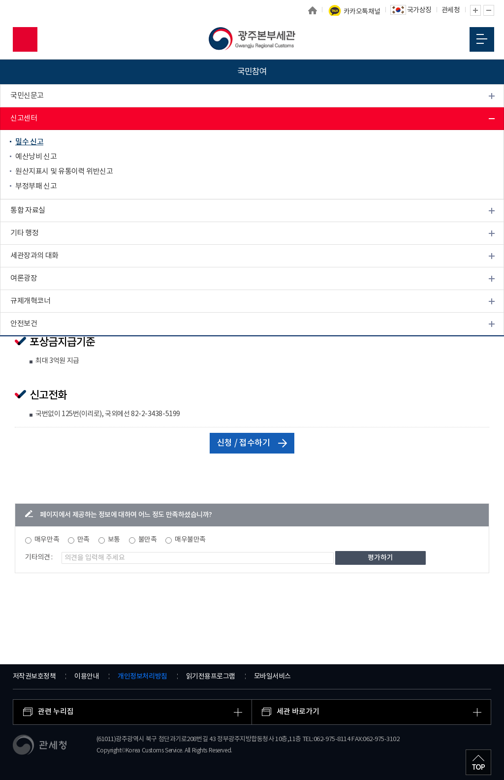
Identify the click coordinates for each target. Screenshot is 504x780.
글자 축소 (488, 10)
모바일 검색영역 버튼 (25, 39)
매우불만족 (190, 540)
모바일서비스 (272, 677)
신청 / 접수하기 (252, 443)
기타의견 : (39, 557)
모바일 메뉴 (481, 39)
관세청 (450, 10)
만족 (83, 540)
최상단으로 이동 (478, 762)
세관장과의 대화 (34, 256)
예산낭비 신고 (36, 157)
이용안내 (86, 677)
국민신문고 (27, 96)
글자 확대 (475, 10)
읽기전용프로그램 (210, 677)
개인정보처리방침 (142, 676)
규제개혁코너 (30, 301)
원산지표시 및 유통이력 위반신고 (64, 171)
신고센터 (23, 118)
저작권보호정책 (34, 677)
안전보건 (23, 324)
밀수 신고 (29, 142)
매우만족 (46, 540)
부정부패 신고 (36, 186)
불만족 (147, 540)
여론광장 (23, 278)
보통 (114, 540)
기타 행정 (24, 233)
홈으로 (312, 10)
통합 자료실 (27, 210)
